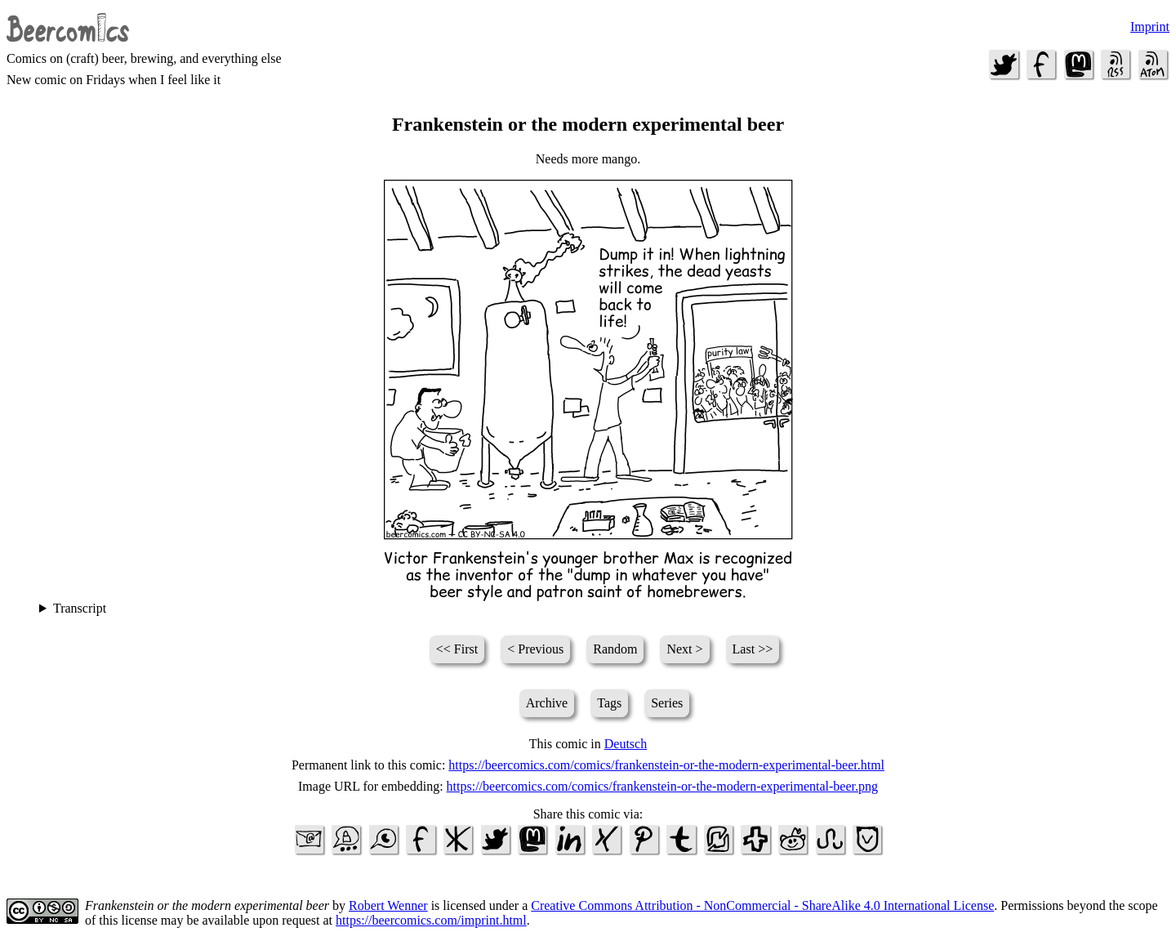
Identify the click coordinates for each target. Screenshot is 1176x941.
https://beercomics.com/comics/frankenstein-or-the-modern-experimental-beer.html (666, 765)
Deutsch (625, 744)
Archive (547, 703)
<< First (457, 649)
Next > (684, 649)
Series (667, 703)
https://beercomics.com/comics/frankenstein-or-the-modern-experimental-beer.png (662, 786)
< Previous (535, 649)
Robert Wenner (388, 905)
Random (615, 649)
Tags (609, 703)
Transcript (79, 608)
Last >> (753, 649)
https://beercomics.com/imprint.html (431, 920)
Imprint (1149, 26)
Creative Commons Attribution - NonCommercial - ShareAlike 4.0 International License (762, 905)
